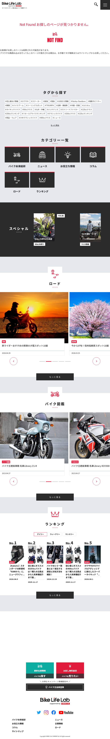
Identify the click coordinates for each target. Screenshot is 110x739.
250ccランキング (12, 113)
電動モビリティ (95, 101)
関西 (8, 105)
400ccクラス (45, 117)
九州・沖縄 (40, 109)
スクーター (36, 101)
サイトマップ (85, 53)
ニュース (57, 117)
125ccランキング (85, 113)
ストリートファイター (70, 109)
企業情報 (59, 723)
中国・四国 (75, 105)
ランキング (42, 182)
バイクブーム (18, 105)
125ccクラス (87, 109)
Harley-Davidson (79, 101)
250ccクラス (70, 113)
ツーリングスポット (34, 105)
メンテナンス (53, 109)
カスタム (86, 105)
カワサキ (25, 101)
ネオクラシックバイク (28, 117)
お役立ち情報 (63, 101)
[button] (42, 361)
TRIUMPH (50, 105)
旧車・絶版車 (62, 105)
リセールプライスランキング (34, 113)
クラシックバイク (55, 113)
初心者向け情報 (12, 101)
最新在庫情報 (40, 673)
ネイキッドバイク (13, 109)
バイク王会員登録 (55, 686)
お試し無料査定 (70, 673)
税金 (53, 101)
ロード (17, 182)
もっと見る (55, 125)
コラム (93, 157)
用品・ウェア (11, 117)
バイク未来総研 (17, 157)
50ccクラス (28, 109)
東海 (46, 101)
